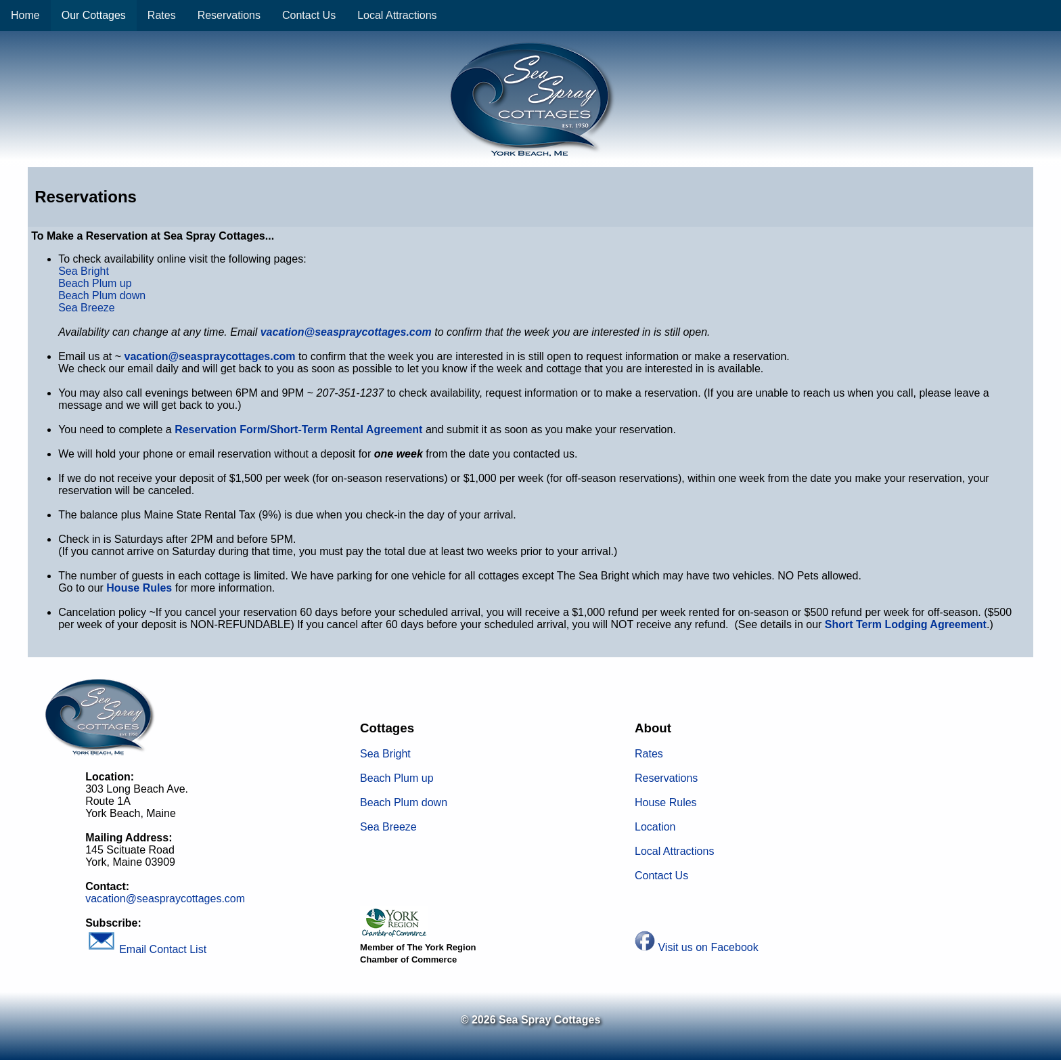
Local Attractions (396, 15)
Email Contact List (145, 949)
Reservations (229, 15)
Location (655, 827)
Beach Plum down (101, 295)
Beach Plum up (95, 283)
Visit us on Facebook (708, 947)
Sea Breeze (86, 307)
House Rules (666, 802)
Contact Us (309, 15)
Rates (162, 15)
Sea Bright (83, 271)
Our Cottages (94, 15)
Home (25, 15)
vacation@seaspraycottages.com (210, 356)
